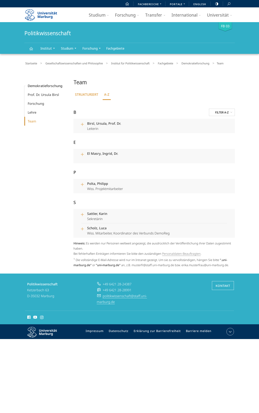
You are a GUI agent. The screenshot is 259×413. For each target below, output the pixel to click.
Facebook (28, 316)
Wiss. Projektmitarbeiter (157, 184)
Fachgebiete (115, 48)
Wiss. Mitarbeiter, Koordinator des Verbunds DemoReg (157, 228)
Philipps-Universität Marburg (45, 333)
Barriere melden (197, 330)
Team (32, 119)
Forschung (128, 15)
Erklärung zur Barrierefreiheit (158, 330)
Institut (48, 48)
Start (125, 4)
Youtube (34, 316)
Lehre (32, 110)
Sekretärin (157, 214)
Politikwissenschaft (33, 50)
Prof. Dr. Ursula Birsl (43, 93)
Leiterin (157, 123)
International (187, 15)
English (199, 4)
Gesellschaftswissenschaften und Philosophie (69, 62)
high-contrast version (215, 4)
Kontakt (223, 284)
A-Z (106, 93)
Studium (100, 15)
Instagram (42, 316)
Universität (220, 15)
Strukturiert (86, 93)
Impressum (99, 330)
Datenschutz (122, 330)
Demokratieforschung (180, 62)
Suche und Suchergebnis (227, 4)
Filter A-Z (224, 111)
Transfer (156, 15)
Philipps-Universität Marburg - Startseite (44, 13)
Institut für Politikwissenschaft (122, 62)
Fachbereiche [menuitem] (150, 4)
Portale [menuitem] (178, 4)
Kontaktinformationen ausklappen (230, 330)
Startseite (30, 62)
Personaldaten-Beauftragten (181, 252)
